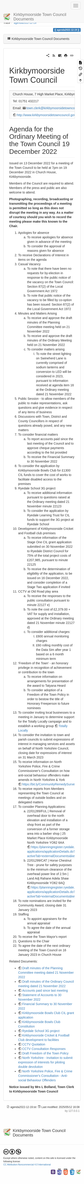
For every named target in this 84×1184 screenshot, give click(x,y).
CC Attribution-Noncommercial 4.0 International (27, 1164)
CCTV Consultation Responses (44, 1049)
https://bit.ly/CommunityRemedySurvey (49, 784)
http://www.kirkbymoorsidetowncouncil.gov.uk (48, 115)
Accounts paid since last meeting (45, 990)
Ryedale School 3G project (41, 1031)
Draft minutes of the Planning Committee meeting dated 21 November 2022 (46, 972)
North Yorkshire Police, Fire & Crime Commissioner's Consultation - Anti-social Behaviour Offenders (45, 1075)
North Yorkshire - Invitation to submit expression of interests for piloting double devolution (45, 1062)
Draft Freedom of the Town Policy (45, 1053)
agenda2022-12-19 (25, 22)
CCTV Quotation (33, 1044)
